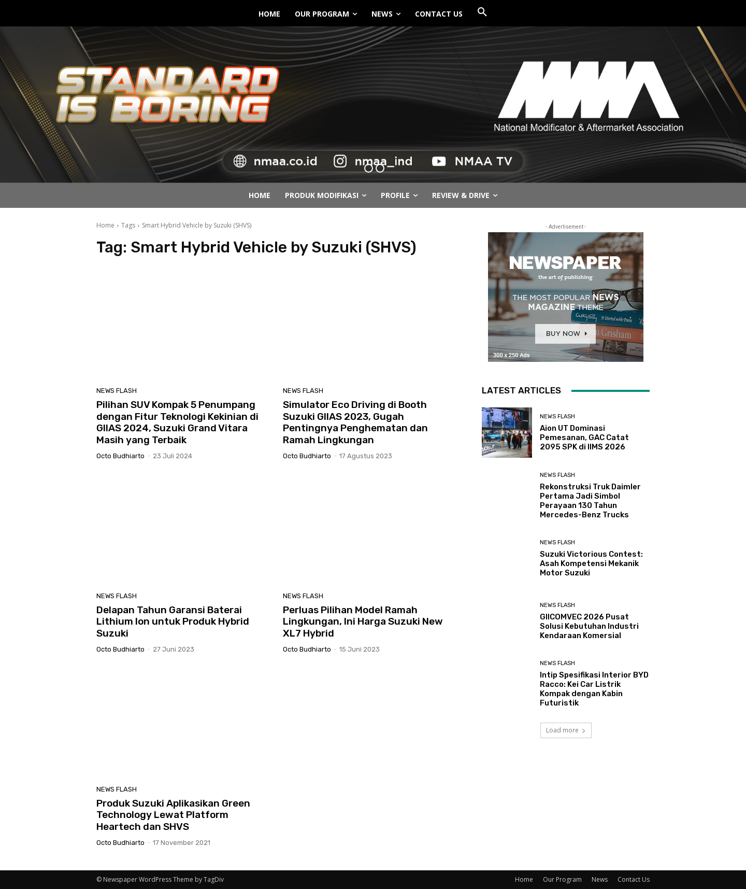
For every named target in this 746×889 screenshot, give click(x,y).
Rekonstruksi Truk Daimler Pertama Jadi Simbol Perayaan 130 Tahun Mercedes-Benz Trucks (590, 500)
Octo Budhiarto (120, 456)
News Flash (116, 390)
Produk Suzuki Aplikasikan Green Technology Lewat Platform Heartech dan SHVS (173, 815)
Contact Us (634, 879)
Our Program (562, 879)
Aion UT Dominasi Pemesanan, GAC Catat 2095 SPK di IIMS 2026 (584, 437)
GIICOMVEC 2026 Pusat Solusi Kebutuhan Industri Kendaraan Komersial (589, 626)
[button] (482, 12)
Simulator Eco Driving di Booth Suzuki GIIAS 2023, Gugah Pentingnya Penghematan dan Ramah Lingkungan (355, 422)
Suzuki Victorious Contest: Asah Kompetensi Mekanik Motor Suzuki (591, 563)
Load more (566, 730)
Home (105, 225)
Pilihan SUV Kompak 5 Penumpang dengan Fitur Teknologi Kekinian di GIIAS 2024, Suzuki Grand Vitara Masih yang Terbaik (177, 422)
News (600, 879)
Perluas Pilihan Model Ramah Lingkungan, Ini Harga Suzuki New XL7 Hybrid (363, 622)
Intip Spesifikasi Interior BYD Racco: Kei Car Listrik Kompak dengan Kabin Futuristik (594, 689)
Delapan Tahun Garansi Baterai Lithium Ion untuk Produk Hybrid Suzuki (172, 622)
